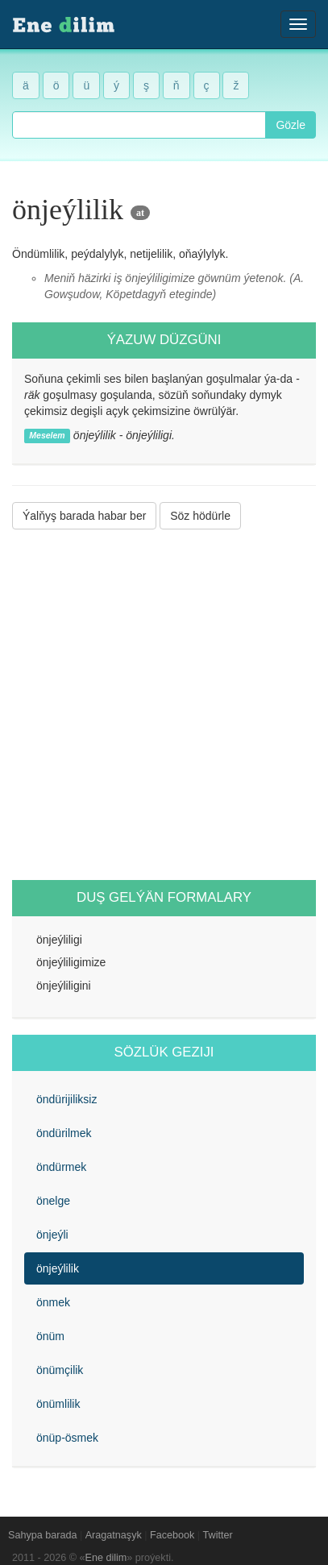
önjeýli (52, 1234)
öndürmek (61, 1166)
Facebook (172, 1535)
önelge (53, 1200)
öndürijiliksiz (66, 1099)
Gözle (290, 124)
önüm (50, 1336)
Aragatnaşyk (113, 1535)
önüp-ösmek (67, 1437)
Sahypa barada (42, 1535)
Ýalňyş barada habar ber (84, 515)
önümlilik (58, 1403)
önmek (53, 1302)
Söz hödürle (200, 515)
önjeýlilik (57, 1268)
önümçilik (59, 1370)
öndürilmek (63, 1133)
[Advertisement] (164, 705)
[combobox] (139, 125)
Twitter (218, 1535)
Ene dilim (106, 1557)
